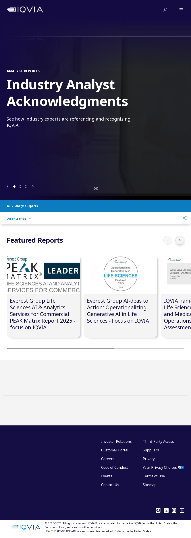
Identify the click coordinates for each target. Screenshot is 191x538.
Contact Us (110, 484)
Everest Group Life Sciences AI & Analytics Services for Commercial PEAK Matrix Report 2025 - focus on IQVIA (42, 314)
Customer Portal (114, 450)
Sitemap (149, 484)
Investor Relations (116, 441)
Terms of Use (154, 476)
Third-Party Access (158, 441)
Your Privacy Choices (160, 467)
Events (106, 476)
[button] (7, 186)
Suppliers (151, 450)
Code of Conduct (114, 467)
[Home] (11, 206)
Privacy (149, 458)
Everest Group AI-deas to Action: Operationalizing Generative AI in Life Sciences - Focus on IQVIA (118, 310)
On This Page (19, 218)
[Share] (185, 218)
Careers (107, 458)
